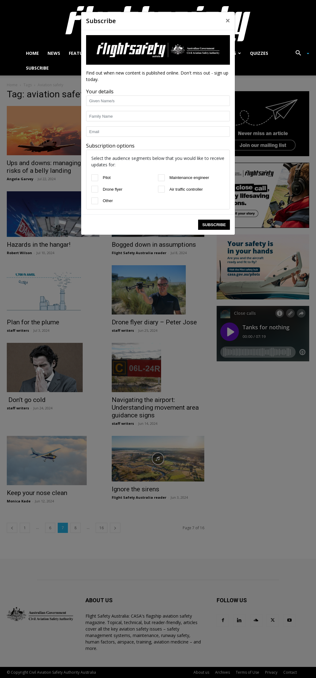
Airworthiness (117, 53)
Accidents (226, 53)
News (54, 53)
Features (79, 53)
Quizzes (259, 53)
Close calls (186, 53)
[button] (300, 54)
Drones (152, 53)
